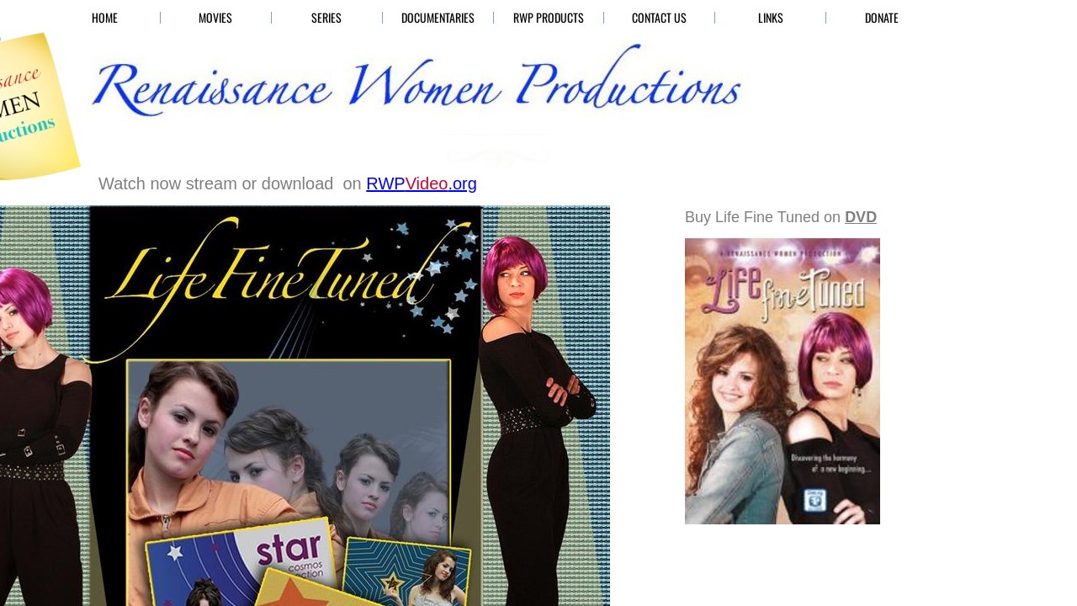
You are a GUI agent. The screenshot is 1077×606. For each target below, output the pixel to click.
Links (770, 18)
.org (421, 183)
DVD (861, 217)
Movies (215, 18)
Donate (882, 18)
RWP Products (548, 18)
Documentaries (438, 18)
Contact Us (659, 18)
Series (326, 18)
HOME (105, 18)
